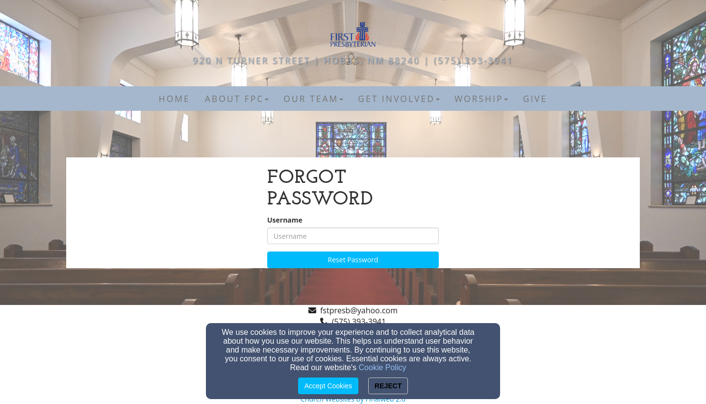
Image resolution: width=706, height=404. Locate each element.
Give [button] (535, 98)
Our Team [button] (313, 98)
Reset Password (353, 259)
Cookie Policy (382, 367)
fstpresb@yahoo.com (359, 310)
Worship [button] (481, 98)
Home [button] (174, 98)
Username (285, 220)
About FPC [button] (237, 98)
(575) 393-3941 (359, 321)
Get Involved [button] (399, 98)
